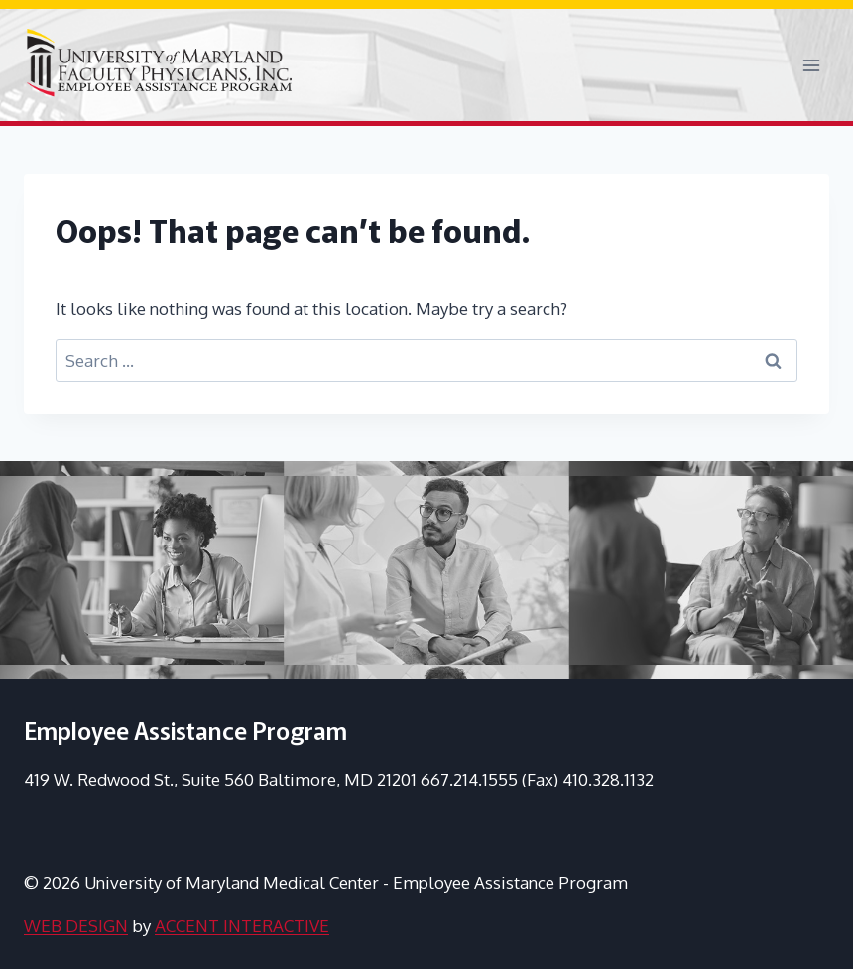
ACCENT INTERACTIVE (242, 925)
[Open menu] (810, 65)
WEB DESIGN (76, 925)
